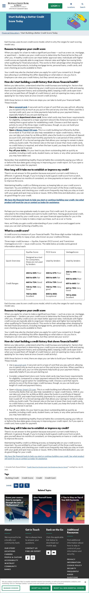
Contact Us (31, 548)
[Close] (85, 582)
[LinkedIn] (16, 485)
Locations (10, 551)
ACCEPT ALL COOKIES (40, 588)
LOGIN (55, 6)
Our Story (10, 548)
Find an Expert (33, 551)
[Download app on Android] (53, 552)
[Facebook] (21, 485)
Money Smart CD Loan (26, 130)
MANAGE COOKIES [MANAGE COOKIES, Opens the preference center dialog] (11, 588)
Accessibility (11, 560)
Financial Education (10, 33)
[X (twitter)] (27, 485)
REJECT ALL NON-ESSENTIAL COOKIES (69, 588)
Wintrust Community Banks (11, 566)
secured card (21, 107)
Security (71, 568)
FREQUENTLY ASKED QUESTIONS (73, 574)
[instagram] (33, 557)
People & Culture (13, 557)
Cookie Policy (74, 565)
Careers (9, 554)
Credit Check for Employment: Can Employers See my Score (47, 467)
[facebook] (27, 557)
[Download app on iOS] (48, 552)
